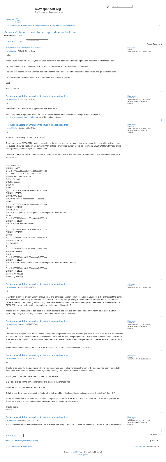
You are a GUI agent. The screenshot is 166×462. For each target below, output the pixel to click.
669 (133, 98)
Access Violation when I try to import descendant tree (40, 32)
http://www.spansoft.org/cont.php (20, 117)
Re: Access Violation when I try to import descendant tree (37, 96)
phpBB (75, 452)
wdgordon (131, 48)
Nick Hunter (17, 36)
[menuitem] (17, 18)
